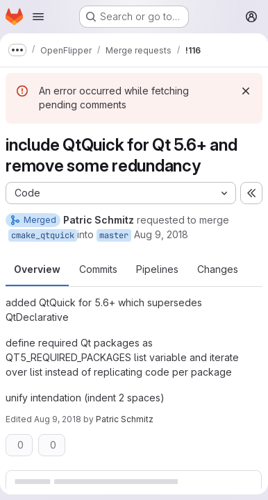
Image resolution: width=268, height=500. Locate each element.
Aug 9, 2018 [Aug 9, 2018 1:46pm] (161, 234)
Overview (37, 269)
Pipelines (157, 269)
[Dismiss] (245, 91)
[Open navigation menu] (38, 17)
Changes (217, 269)
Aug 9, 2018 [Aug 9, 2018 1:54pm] (57, 419)
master (113, 235)
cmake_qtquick (42, 235)
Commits (98, 269)
